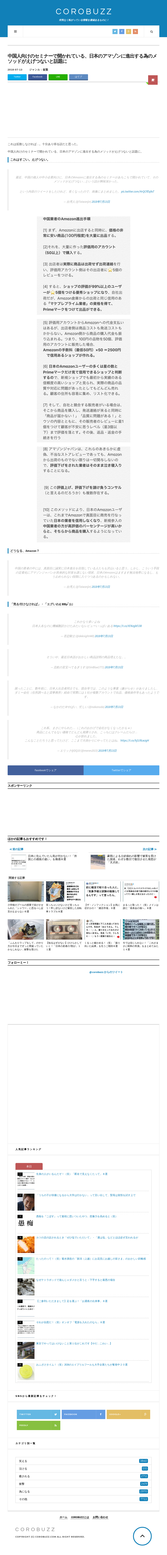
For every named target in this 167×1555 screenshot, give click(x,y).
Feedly (39, 1425)
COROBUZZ (84, 12)
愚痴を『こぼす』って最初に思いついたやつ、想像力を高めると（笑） (77, 1216)
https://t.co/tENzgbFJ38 (127, 626)
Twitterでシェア (121, 770)
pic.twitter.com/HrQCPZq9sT (137, 191)
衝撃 (45, 69)
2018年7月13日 (101, 202)
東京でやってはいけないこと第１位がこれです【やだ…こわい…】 (74, 1343)
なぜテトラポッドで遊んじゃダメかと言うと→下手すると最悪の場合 (75, 1279)
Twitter (17, 76)
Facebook (37, 76)
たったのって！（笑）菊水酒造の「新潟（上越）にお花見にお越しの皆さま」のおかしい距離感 (91, 1258)
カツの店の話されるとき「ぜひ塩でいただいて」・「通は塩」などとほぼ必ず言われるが (87, 1237)
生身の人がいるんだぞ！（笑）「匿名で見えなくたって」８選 (72, 1174)
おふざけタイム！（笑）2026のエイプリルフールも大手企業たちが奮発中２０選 (82, 1364)
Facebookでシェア (46, 770)
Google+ (129, 1414)
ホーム (63, 1517)
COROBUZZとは (80, 1517)
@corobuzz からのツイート (106, 972)
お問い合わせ (100, 1517)
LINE (58, 76)
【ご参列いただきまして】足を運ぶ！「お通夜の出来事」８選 (72, 1301)
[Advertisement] (83, 112)
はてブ (78, 76)
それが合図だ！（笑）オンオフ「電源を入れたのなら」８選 (70, 1322)
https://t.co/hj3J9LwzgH (134, 740)
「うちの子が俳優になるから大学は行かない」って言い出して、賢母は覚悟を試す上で (86, 1195)
